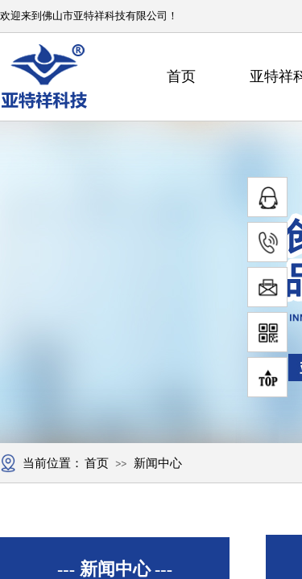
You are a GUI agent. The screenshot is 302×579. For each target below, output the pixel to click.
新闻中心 (158, 463)
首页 (181, 76)
